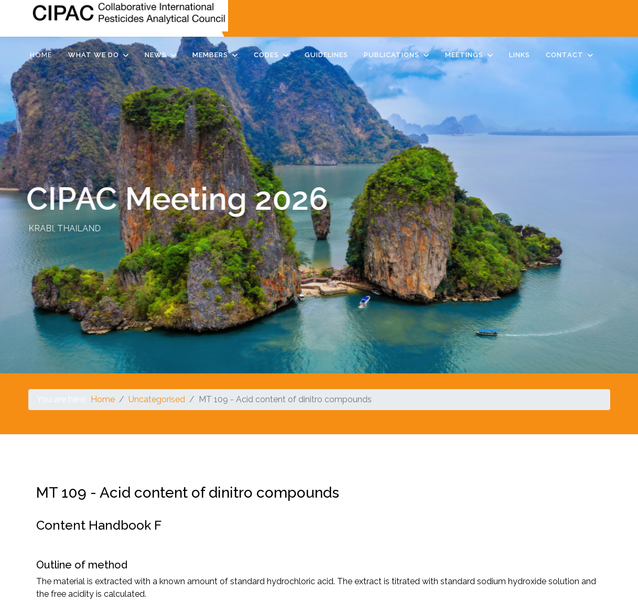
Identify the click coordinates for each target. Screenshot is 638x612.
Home (41, 55)
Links (519, 55)
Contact (564, 55)
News (156, 55)
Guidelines (326, 55)
